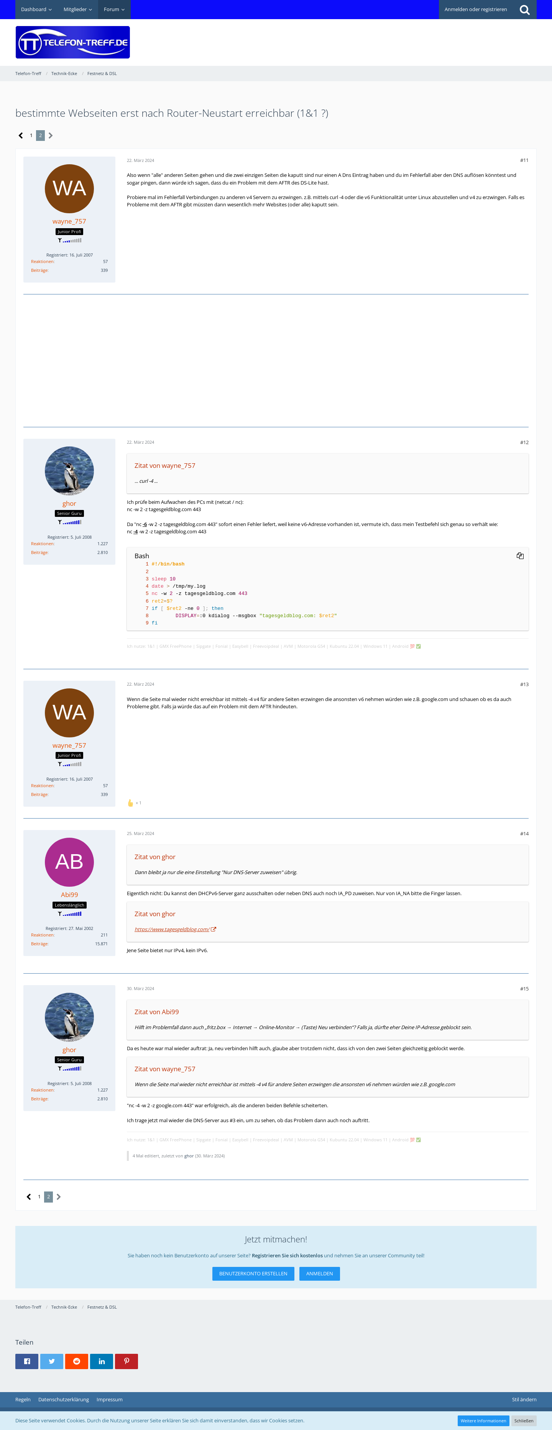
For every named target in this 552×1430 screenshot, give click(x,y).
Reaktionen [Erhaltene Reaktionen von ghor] (42, 543)
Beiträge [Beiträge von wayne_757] (39, 270)
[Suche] (525, 9)
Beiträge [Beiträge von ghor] (39, 552)
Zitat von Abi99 (157, 1011)
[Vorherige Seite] (20, 135)
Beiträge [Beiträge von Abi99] (39, 943)
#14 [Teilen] (524, 833)
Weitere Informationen (483, 1420)
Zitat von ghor (155, 856)
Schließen (524, 1420)
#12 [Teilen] (524, 442)
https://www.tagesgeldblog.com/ (172, 929)
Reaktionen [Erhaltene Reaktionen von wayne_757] (42, 261)
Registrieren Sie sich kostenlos (287, 1255)
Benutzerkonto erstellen (253, 1273)
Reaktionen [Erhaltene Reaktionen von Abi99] (42, 935)
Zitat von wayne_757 (165, 465)
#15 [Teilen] (524, 988)
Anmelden (319, 1273)
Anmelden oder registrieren (476, 9)
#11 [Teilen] (524, 160)
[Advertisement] (397, 37)
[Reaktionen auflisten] (135, 802)
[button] (26, 1361)
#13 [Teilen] (524, 684)
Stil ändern (524, 1399)
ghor (189, 1156)
